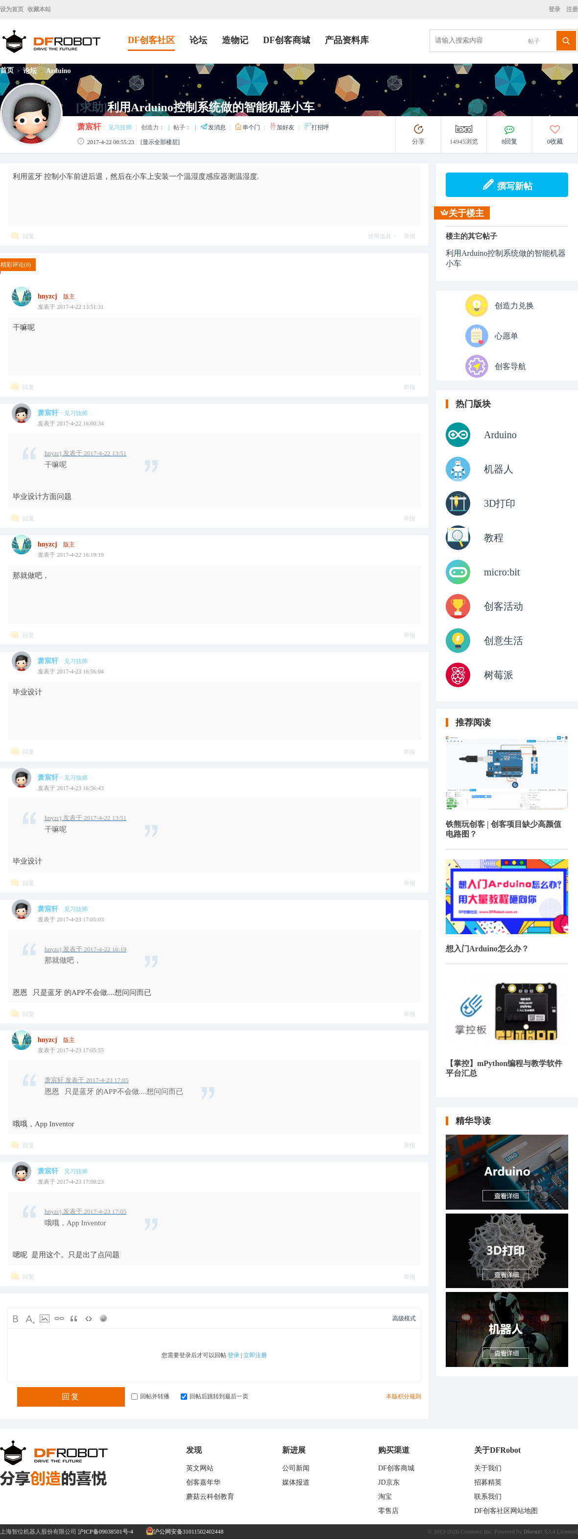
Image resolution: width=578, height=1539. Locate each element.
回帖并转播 (150, 1396)
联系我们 (488, 1496)
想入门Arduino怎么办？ (487, 948)
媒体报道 (296, 1482)
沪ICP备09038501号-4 (105, 1531)
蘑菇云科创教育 (210, 1496)
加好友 (282, 127)
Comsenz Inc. (476, 1531)
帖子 (534, 41)
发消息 (213, 127)
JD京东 (389, 1482)
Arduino (58, 70)
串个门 (248, 127)
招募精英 (488, 1482)
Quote (74, 1318)
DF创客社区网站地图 (506, 1510)
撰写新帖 (507, 184)
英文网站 (200, 1468)
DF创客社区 (151, 40)
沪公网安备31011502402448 (185, 1531)
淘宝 (385, 1496)
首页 (7, 70)
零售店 (388, 1510)
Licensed (567, 1531)
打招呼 (316, 127)
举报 (409, 236)
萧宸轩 (89, 127)
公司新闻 (296, 1468)
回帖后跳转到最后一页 (214, 1396)
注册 (571, 9)
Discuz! (533, 1531)
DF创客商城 (286, 40)
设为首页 (12, 9)
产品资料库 (347, 40)
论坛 (198, 40)
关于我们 (488, 1468)
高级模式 (404, 1318)
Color (30, 1318)
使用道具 (379, 236)
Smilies (103, 1318)
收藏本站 (39, 9)
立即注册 (255, 1355)
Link (59, 1318)
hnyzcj (47, 296)
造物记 (235, 40)
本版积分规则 (403, 1396)
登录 (556, 9)
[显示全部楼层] (160, 142)
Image (44, 1318)
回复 (28, 236)
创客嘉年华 (203, 1482)
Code (89, 1318)
